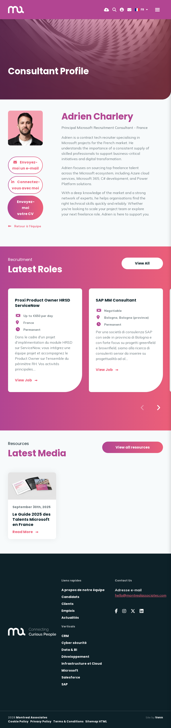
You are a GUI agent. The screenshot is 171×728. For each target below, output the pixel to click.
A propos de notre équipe (83, 590)
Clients (67, 604)
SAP (64, 684)
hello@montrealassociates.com (140, 595)
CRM (65, 636)
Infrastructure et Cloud (81, 663)
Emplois (68, 610)
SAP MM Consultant (116, 300)
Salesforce (70, 677)
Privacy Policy (40, 721)
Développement (75, 656)
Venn (159, 717)
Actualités (70, 617)
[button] (158, 408)
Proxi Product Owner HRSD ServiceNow (42, 302)
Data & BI (69, 649)
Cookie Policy (18, 721)
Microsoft (69, 670)
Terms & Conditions (68, 721)
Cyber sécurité (74, 643)
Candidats (70, 597)
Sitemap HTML (96, 721)
